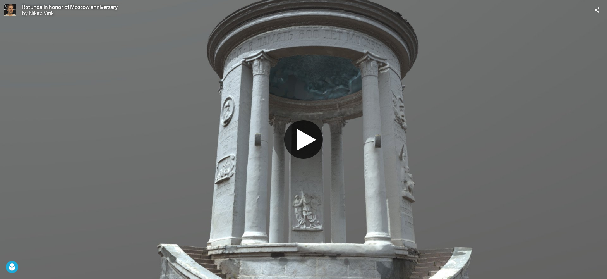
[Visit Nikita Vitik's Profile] (10, 10)
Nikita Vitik (41, 13)
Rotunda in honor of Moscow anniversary (70, 6)
